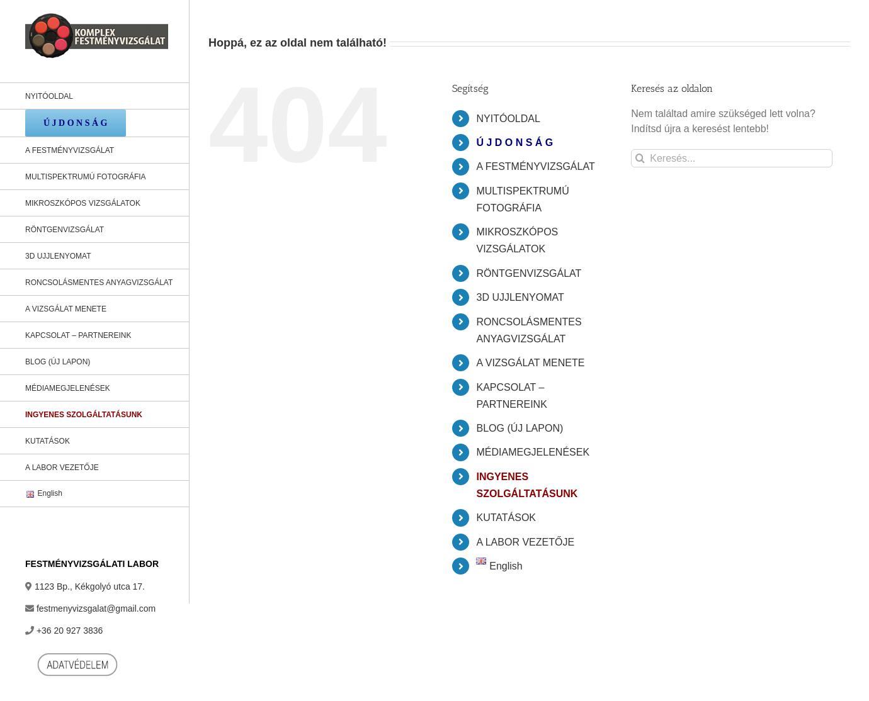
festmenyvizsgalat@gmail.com (96, 608)
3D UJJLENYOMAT (520, 297)
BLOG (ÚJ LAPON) (519, 428)
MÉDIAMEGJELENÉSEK (532, 452)
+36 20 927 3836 (70, 630)
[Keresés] (640, 158)
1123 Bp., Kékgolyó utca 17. (90, 586)
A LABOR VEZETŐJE (525, 542)
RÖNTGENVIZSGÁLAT (528, 273)
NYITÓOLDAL (508, 118)
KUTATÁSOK (506, 517)
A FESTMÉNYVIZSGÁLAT (535, 166)
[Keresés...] (731, 158)
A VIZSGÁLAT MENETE (530, 362)
